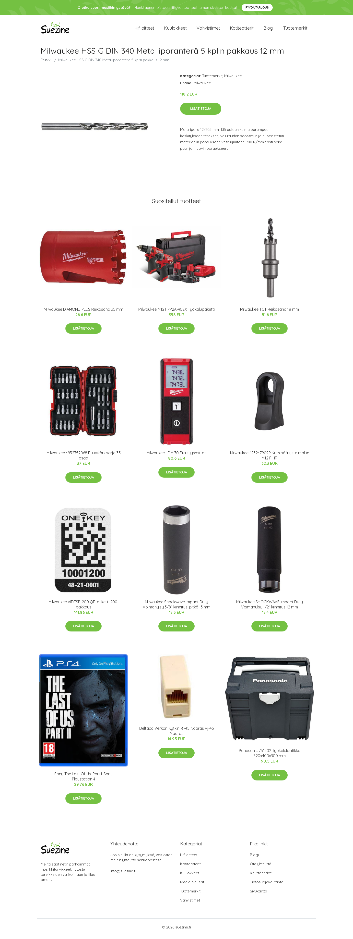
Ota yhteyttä (260, 867)
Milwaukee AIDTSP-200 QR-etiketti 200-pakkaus (83, 608)
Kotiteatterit (242, 30)
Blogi (268, 30)
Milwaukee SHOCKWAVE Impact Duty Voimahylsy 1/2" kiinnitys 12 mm (269, 608)
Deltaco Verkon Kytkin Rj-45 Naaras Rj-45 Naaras (176, 734)
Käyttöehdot (260, 876)
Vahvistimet (208, 30)
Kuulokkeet (175, 30)
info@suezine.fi (123, 874)
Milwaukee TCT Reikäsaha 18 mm (269, 312)
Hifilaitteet (144, 30)
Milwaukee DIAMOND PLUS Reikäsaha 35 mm (83, 312)
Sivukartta (258, 894)
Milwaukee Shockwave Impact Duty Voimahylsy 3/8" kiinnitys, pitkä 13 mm (177, 608)
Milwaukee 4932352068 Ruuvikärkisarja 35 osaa (84, 459)
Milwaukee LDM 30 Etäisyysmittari (176, 456)
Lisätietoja (200, 112)
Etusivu (46, 63)
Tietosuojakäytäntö (266, 885)
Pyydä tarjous (257, 7)
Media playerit (192, 885)
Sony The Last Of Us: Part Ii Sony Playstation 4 (83, 780)
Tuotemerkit (295, 30)
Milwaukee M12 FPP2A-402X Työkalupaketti (176, 312)
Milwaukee (233, 79)
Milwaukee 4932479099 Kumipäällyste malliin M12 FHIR (269, 459)
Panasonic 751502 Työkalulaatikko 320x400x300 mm (269, 757)
